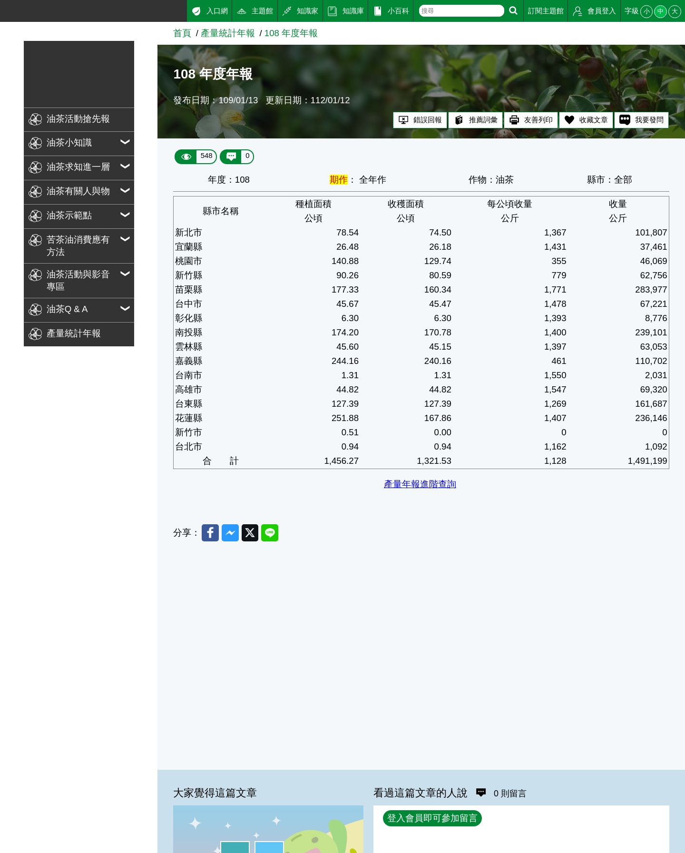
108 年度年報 (291, 33)
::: (4, 9)
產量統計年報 (228, 33)
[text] (461, 11)
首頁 (182, 33)
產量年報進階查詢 (420, 484)
